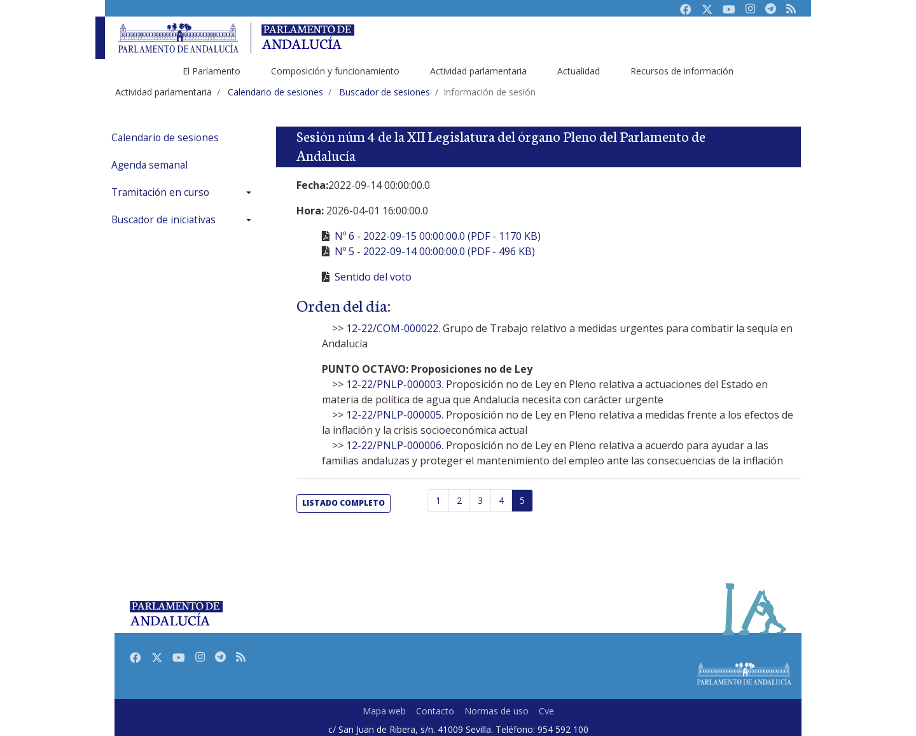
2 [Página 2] (459, 500)
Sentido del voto (373, 277)
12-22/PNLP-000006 (393, 445)
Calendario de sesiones (165, 137)
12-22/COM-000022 (392, 328)
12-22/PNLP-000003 (393, 384)
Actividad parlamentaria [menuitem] (478, 71)
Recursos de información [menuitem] (681, 71)
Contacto (435, 711)
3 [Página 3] (480, 500)
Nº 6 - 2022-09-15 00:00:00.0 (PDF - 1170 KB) (438, 236)
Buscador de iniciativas (163, 219)
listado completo (343, 502)
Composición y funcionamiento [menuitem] (335, 71)
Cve (546, 711)
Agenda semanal (149, 165)
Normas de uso (496, 711)
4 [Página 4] (501, 500)
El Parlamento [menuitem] (211, 71)
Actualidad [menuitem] (578, 71)
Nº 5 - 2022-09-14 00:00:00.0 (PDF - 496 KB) (435, 251)
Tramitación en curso (160, 192)
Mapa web (384, 711)
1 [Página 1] (438, 500)
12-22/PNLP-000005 (393, 415)
